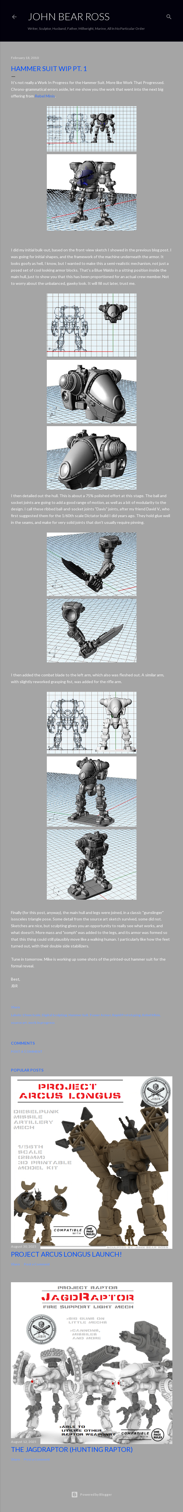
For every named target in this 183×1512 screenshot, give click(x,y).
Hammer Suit (78, 1015)
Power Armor (100, 1015)
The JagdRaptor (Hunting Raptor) (72, 1449)
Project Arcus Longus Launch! (66, 1254)
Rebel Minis (45, 96)
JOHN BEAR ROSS (69, 16)
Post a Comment (27, 1051)
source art (19, 1022)
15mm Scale (31, 1015)
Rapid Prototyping (126, 1015)
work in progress (41, 1022)
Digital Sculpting (54, 1015)
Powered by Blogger (91, 1494)
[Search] (169, 15)
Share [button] (15, 1007)
